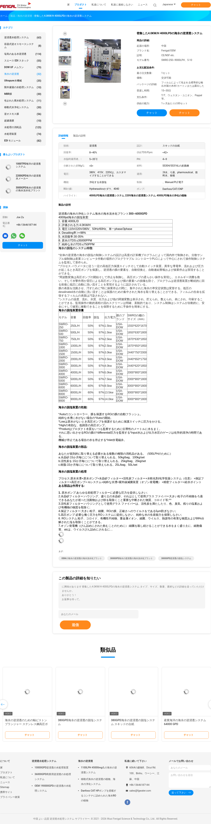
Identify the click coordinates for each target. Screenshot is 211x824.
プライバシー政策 (10, 797)
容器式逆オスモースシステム (22, 46)
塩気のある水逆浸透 (22, 54)
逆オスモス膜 (22, 114)
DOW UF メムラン (22, 67)
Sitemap (4, 787)
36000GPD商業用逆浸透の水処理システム (53, 776)
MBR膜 (22, 94)
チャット (196, 4)
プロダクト (6, 772)
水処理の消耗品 (22, 127)
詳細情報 (63, 135)
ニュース (5, 782)
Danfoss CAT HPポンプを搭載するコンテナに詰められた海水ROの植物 (98, 795)
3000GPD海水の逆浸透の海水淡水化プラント (28, 189)
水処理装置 (22, 134)
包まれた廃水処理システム (22, 100)
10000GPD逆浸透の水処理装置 (51, 767)
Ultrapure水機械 (22, 80)
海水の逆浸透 (22, 74)
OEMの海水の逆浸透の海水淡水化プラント (81, 558)
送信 (75, 625)
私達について (7, 777)
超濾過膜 (22, 120)
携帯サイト (6, 792)
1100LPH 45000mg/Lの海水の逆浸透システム (99, 770)
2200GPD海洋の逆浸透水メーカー (28, 177)
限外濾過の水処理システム (22, 87)
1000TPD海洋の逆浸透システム (28, 165)
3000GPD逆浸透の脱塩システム (176, 558)
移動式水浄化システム (22, 107)
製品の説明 (79, 135)
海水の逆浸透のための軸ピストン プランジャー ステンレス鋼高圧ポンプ (26, 724)
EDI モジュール (22, 140)
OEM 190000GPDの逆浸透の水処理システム (53, 788)
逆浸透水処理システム (22, 37)
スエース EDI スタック (22, 60)
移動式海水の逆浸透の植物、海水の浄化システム (98, 781)
